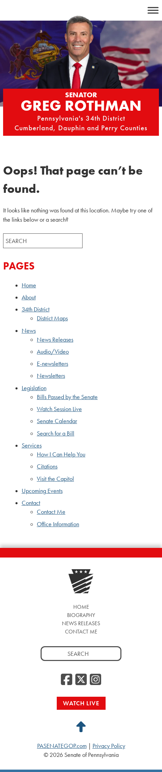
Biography (81, 615)
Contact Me (51, 512)
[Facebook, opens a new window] (66, 680)
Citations (47, 466)
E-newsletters (52, 363)
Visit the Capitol (55, 479)
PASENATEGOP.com (62, 746)
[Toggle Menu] (153, 10)
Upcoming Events (42, 491)
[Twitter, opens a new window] (81, 680)
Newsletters (51, 375)
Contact (31, 503)
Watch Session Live (59, 409)
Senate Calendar (57, 421)
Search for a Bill (55, 433)
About (29, 297)
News (29, 330)
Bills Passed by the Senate (67, 397)
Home (29, 285)
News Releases (55, 339)
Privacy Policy (109, 746)
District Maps (52, 318)
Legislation (34, 388)
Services (32, 445)
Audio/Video (53, 351)
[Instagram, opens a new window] (95, 680)
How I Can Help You (61, 454)
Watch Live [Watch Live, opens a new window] (81, 703)
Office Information (58, 524)
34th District (36, 309)
